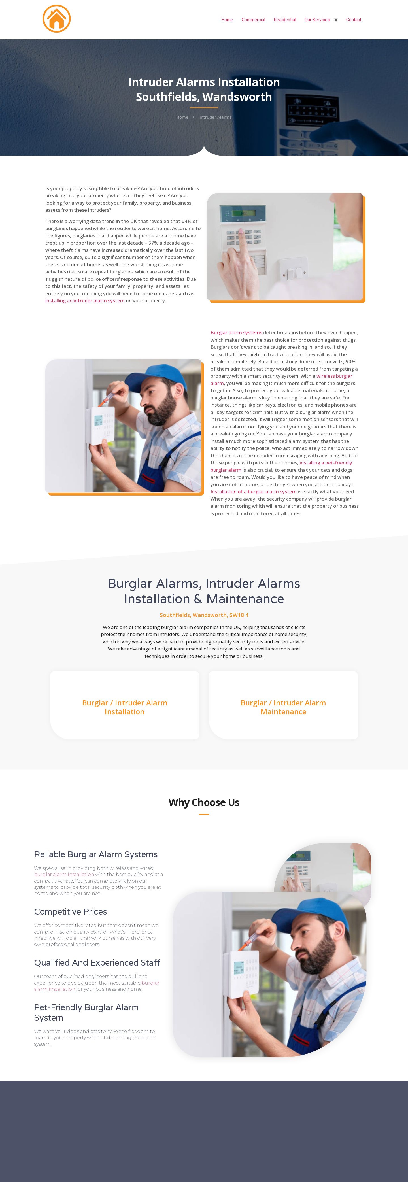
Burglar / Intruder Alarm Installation (124, 707)
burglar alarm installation (64, 874)
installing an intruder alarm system (85, 300)
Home (227, 19)
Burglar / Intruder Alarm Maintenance (283, 707)
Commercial (253, 19)
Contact (353, 19)
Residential (285, 19)
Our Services (317, 19)
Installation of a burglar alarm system (254, 491)
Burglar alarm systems (236, 332)
